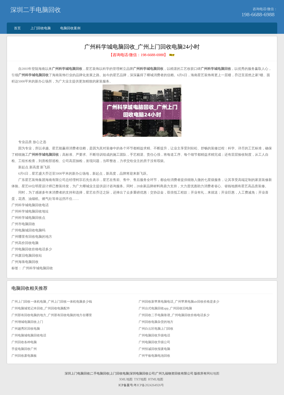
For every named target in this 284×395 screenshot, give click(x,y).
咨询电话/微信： (265, 9)
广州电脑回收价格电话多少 (31, 249)
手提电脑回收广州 (24, 349)
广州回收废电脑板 (24, 355)
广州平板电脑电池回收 (154, 355)
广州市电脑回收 (23, 224)
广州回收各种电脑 (24, 342)
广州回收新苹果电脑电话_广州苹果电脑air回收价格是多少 (179, 301)
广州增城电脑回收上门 (27, 322)
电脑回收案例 (70, 28)
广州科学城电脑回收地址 (30, 211)
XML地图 (125, 379)
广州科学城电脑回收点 (28, 217)
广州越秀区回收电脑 (25, 328)
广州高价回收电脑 (25, 243)
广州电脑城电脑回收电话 (28, 335)
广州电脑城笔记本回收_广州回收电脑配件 (40, 308)
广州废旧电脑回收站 (26, 255)
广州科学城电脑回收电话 (30, 205)
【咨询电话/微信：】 (142, 55)
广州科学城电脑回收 (38, 268)
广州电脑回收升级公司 (154, 342)
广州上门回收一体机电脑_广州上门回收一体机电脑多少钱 (51, 301)
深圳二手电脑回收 (35, 9)
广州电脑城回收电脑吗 (28, 230)
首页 (17, 28)
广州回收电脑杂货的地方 (156, 322)
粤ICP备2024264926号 (149, 385)
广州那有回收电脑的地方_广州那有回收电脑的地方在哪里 (51, 315)
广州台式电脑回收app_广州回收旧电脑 (165, 308)
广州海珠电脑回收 (25, 262)
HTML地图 (155, 379)
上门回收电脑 (40, 28)
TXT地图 (140, 379)
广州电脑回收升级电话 (154, 335)
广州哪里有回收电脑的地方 (31, 236)
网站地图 (213, 373)
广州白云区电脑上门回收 (156, 328)
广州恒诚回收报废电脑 (154, 349)
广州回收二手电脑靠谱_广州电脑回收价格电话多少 (174, 315)
